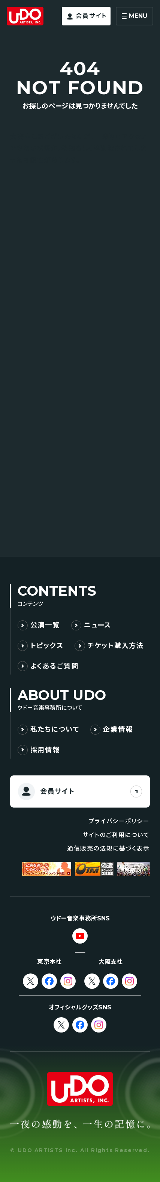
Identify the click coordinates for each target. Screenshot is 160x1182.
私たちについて (54, 729)
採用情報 (45, 750)
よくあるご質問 (54, 666)
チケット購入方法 (116, 645)
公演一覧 (45, 625)
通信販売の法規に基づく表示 (108, 848)
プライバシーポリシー (119, 821)
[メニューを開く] (134, 16)
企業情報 (118, 729)
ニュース (97, 625)
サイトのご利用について (116, 835)
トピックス (47, 645)
